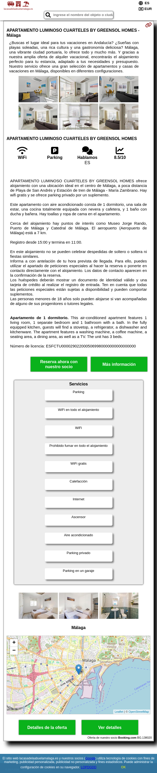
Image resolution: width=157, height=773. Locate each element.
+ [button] (14, 643)
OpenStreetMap (138, 711)
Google (90, 758)
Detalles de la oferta (47, 727)
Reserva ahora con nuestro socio (58, 364)
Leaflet (119, 711)
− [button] (14, 651)
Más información (119, 364)
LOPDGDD (88, 767)
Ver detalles (110, 727)
